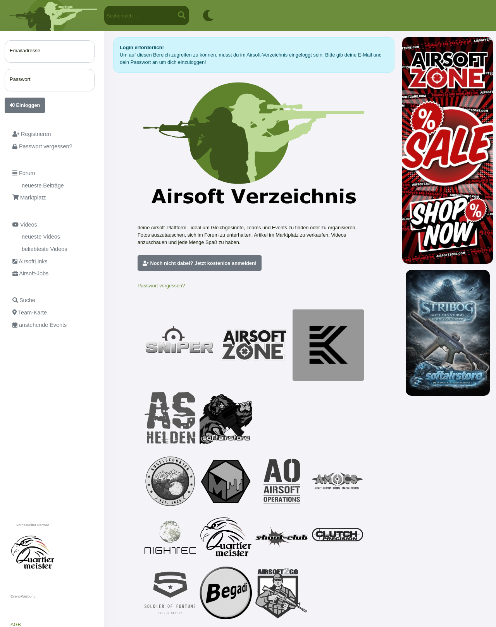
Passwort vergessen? (161, 286)
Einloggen (25, 105)
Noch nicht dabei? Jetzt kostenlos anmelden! (200, 263)
